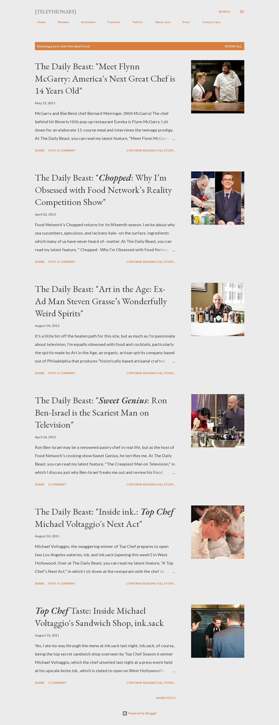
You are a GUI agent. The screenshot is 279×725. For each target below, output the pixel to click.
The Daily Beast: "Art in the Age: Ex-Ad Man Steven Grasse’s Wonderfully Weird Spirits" (101, 301)
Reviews (60, 22)
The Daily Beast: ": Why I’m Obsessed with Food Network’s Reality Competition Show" (103, 189)
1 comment (57, 484)
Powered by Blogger (139, 713)
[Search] (224, 11)
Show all (233, 46)
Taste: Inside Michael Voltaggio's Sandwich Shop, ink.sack (99, 617)
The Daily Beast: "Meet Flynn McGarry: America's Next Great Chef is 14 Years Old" (105, 78)
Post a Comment (62, 150)
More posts (165, 698)
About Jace (160, 22)
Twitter (135, 22)
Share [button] (39, 150)
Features (111, 22)
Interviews (86, 22)
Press (184, 22)
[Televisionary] (55, 11)
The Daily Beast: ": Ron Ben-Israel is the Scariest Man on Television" (101, 412)
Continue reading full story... (150, 150)
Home (39, 22)
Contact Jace (209, 22)
